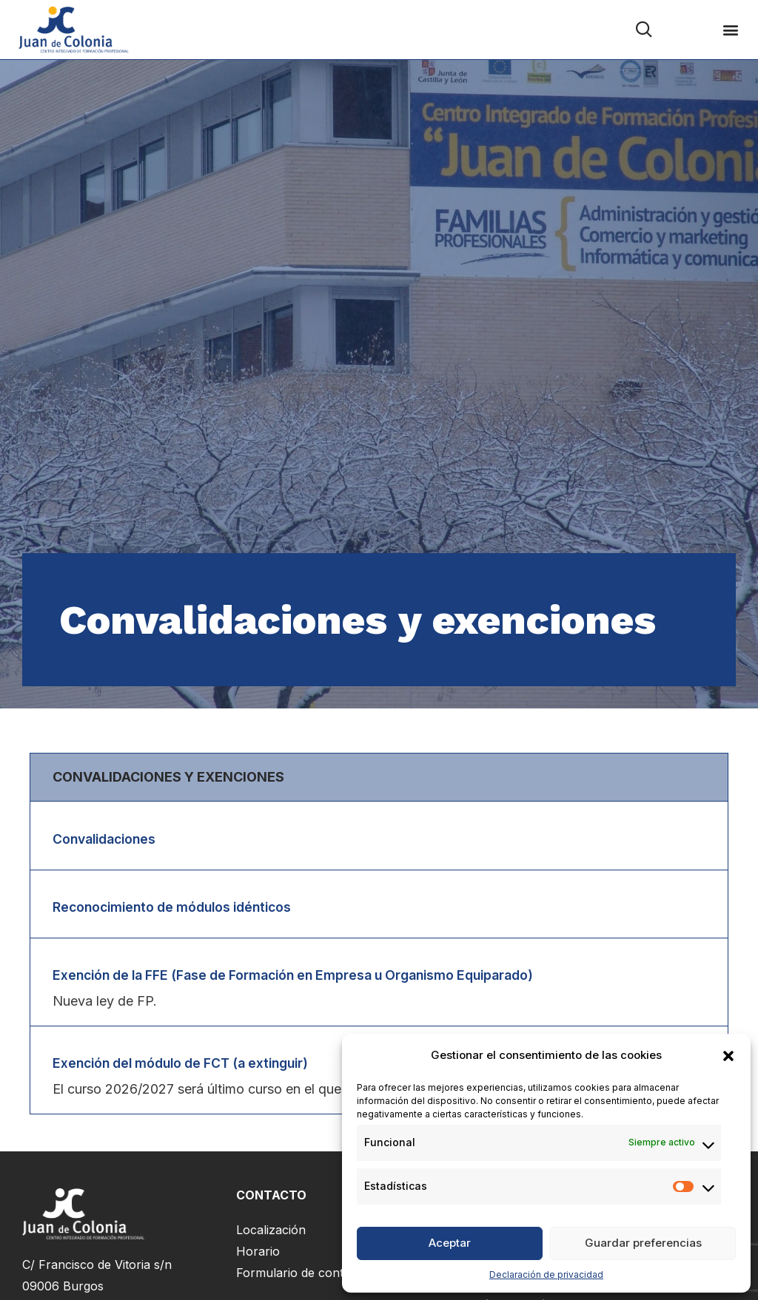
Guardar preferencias (643, 1243)
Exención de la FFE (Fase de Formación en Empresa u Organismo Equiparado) (306, 977)
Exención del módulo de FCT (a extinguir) (188, 1066)
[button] (728, 1056)
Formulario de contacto (302, 1276)
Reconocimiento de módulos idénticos (178, 907)
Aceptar (450, 1243)
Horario (258, 1254)
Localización (271, 1233)
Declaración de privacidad (546, 1274)
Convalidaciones (108, 839)
